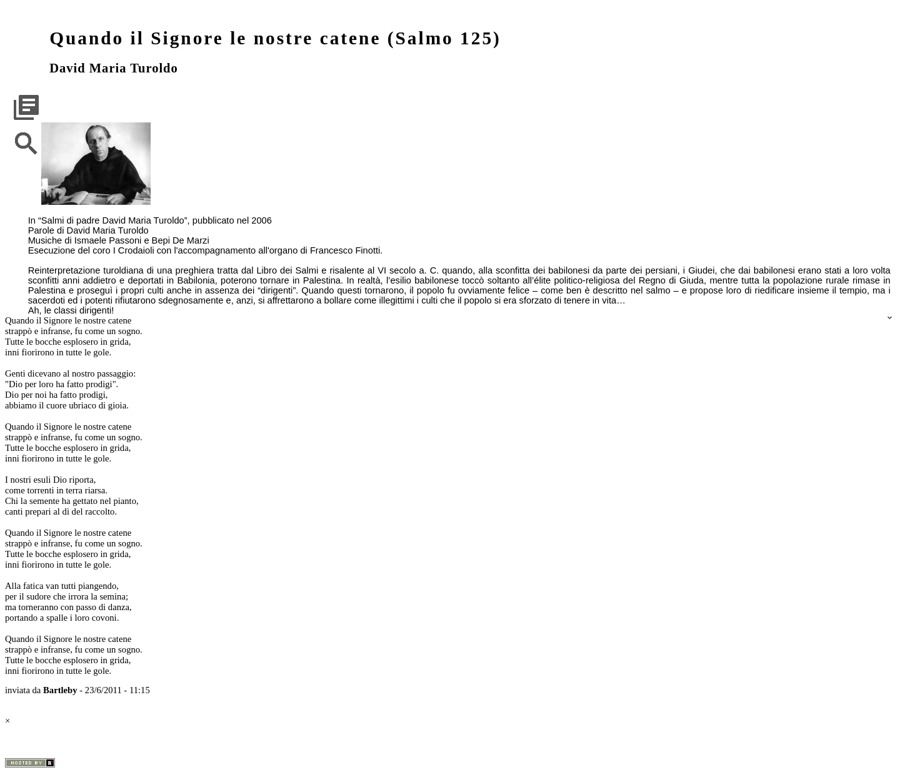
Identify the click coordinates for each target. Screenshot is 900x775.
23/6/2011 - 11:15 (117, 690)
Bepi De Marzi (180, 240)
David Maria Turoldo (113, 68)
